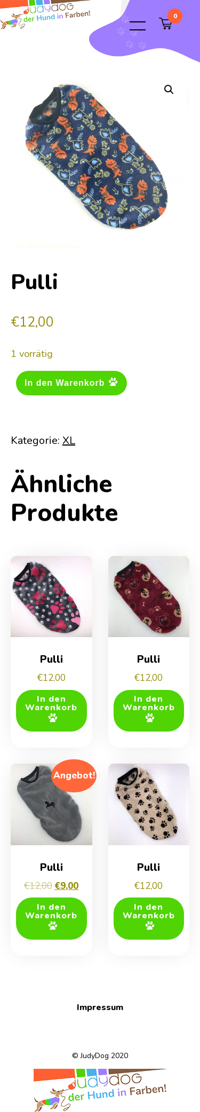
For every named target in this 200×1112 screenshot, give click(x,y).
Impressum (100, 1007)
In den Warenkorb (65, 382)
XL (68, 440)
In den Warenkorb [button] (51, 703)
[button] (169, 89)
